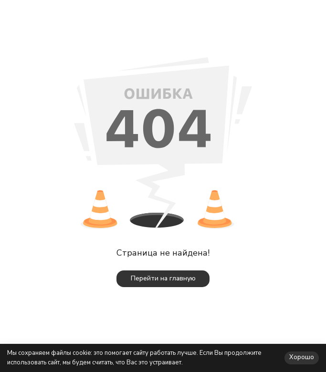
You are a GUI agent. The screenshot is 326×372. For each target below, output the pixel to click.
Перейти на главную (163, 278)
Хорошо (301, 357)
